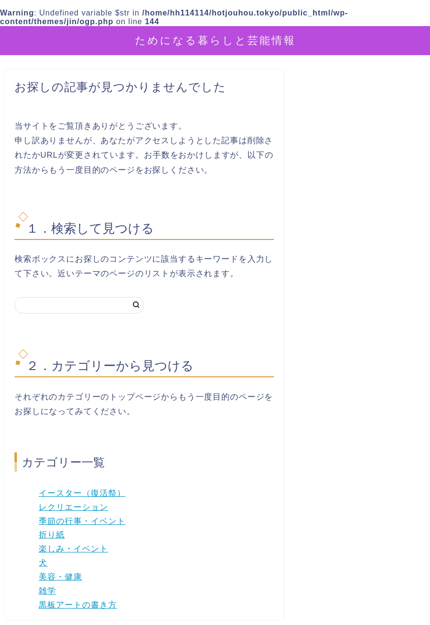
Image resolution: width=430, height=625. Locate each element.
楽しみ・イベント (73, 548)
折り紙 (52, 534)
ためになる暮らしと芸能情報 (215, 39)
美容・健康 (60, 576)
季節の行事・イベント (82, 521)
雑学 (47, 590)
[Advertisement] (361, 299)
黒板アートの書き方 (78, 605)
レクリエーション (73, 507)
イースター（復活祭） (82, 493)
